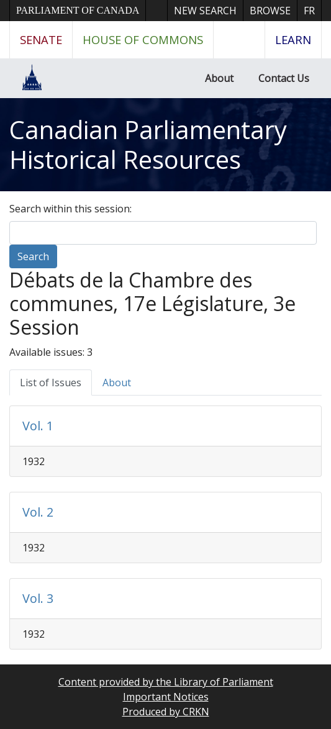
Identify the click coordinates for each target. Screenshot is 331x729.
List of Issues (50, 382)
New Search (205, 10)
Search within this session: (70, 208)
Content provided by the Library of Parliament (165, 682)
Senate (41, 39)
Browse (270, 10)
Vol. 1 (37, 425)
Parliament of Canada (77, 10)
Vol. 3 (37, 598)
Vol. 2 (37, 512)
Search (33, 256)
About (219, 78)
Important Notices (166, 697)
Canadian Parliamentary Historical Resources (148, 144)
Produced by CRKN (165, 711)
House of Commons (143, 39)
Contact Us (283, 78)
